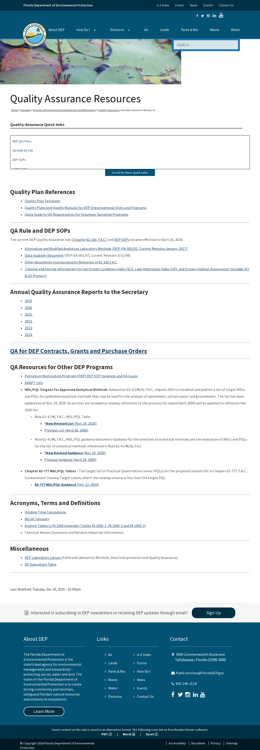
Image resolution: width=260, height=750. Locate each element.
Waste (214, 30)
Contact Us (226, 5)
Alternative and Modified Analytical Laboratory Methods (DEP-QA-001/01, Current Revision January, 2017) (106, 248)
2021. (29, 314)
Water (235, 30)
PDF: (106, 734)
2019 (28, 301)
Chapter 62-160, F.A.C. (89, 239)
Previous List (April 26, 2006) (66, 430)
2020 (28, 307)
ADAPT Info (34, 382)
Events (208, 5)
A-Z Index (163, 5)
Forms (179, 5)
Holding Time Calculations (45, 512)
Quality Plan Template (42, 201)
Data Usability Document (44, 255)
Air (146, 30)
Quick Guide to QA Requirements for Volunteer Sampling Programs (76, 214)
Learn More (44, 711)
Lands (164, 30)
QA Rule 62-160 (23, 150)
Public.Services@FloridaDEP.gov (200, 673)
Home (14, 110)
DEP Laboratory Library (43, 557)
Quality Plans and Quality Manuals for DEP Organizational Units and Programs (85, 207)
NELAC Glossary (37, 519)
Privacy (216, 743)
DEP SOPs (19, 160)
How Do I (83, 30)
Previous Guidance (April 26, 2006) (70, 459)
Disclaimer (198, 743)
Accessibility (177, 743)
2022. (29, 321)
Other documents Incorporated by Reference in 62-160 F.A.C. (71, 262)
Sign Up (214, 612)
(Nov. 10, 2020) (70, 423)
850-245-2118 (186, 683)
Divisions (117, 30)
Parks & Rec (189, 30)
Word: (129, 734)
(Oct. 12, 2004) (67, 484)
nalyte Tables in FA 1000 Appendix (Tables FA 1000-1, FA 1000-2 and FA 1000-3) (86, 525)
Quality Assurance (109, 110)
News (193, 5)
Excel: (152, 734)
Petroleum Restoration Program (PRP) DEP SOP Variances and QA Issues (81, 376)
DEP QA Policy (22, 141)
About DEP (56, 30)
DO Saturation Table (40, 564)
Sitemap (232, 743)
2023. (29, 328)
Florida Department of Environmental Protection (58, 5)
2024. (29, 334)
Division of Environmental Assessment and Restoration (64, 110)
